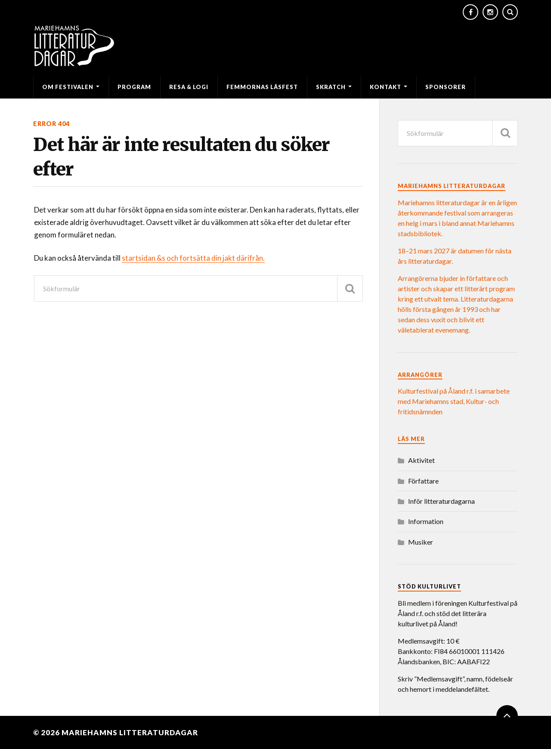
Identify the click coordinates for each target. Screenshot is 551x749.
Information (425, 521)
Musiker (420, 542)
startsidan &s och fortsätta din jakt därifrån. (193, 257)
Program (134, 86)
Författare (423, 481)
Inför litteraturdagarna (441, 501)
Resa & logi (188, 86)
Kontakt (385, 86)
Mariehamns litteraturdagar (130, 732)
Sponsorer (445, 86)
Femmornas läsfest (262, 86)
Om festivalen (67, 86)
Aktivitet (421, 460)
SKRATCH (331, 86)
